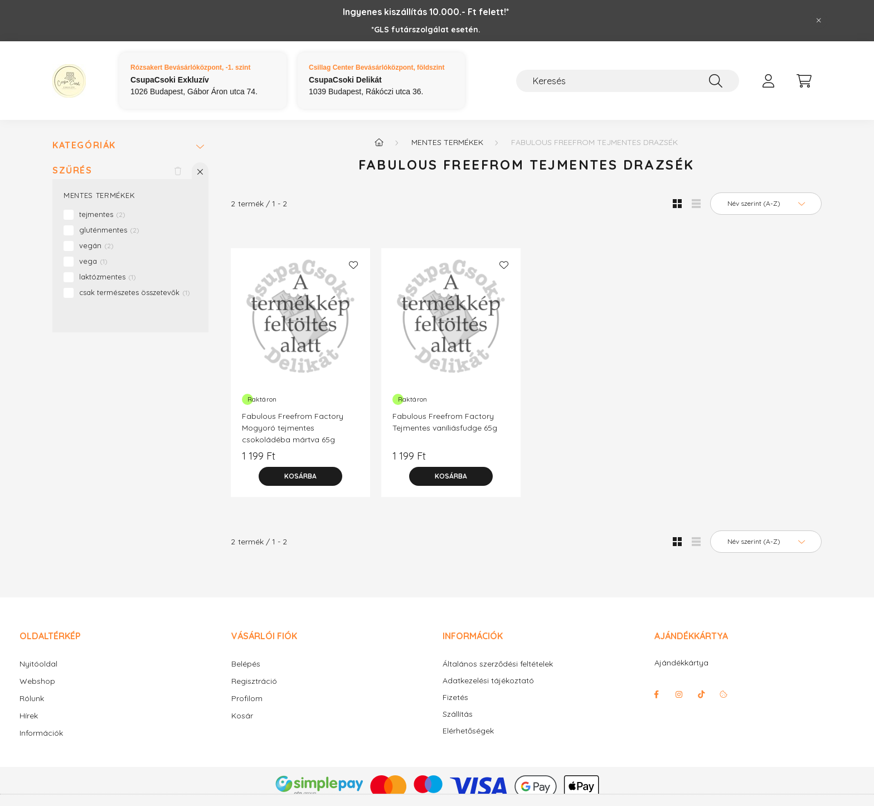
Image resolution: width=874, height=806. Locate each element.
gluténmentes (109, 229)
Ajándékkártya (681, 663)
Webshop (37, 681)
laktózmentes (107, 276)
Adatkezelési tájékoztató (488, 681)
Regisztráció (254, 681)
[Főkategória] (379, 142)
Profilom (247, 698)
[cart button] (804, 81)
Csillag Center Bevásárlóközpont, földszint (376, 67)
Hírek (29, 716)
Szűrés (72, 170)
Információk (41, 733)
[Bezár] (818, 20)
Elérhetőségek (468, 731)
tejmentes (102, 214)
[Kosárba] (300, 476)
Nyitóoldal (38, 664)
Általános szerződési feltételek (498, 664)
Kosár (242, 716)
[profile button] (768, 81)
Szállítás (458, 714)
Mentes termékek (447, 142)
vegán (96, 245)
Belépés (245, 664)
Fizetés (455, 697)
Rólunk (32, 698)
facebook (656, 694)
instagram (679, 694)
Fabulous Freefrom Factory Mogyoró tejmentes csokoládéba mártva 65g (292, 428)
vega (93, 261)
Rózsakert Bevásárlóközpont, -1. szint (190, 67)
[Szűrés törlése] (177, 170)
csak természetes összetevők (134, 292)
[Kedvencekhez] (353, 265)
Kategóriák (84, 145)
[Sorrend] (766, 203)
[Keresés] (627, 81)
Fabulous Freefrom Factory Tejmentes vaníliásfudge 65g (444, 422)
